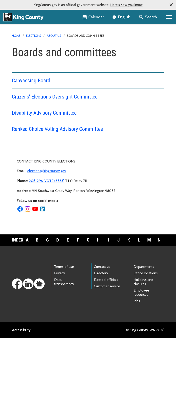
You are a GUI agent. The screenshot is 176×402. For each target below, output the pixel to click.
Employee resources (141, 356)
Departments (144, 330)
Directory (101, 337)
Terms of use (64, 330)
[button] (171, 5)
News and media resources (35, 192)
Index (17, 303)
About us (54, 35)
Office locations (146, 337)
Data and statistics (30, 170)
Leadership (23, 178)
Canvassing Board (31, 80)
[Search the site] (148, 17)
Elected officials (106, 343)
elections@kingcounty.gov (46, 234)
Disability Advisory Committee (44, 113)
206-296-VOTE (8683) (46, 244)
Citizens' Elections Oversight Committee (55, 97)
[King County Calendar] (93, 17)
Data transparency (64, 345)
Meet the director (28, 185)
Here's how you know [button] (126, 5)
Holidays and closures (143, 345)
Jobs (137, 365)
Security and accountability (37, 206)
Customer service (107, 350)
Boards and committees (34, 156)
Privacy (59, 337)
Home (16, 35)
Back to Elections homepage (36, 149)
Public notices (25, 199)
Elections (33, 35)
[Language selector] (122, 17)
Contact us (23, 163)
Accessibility (21, 394)
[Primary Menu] (169, 17)
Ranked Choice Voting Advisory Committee (57, 129)
